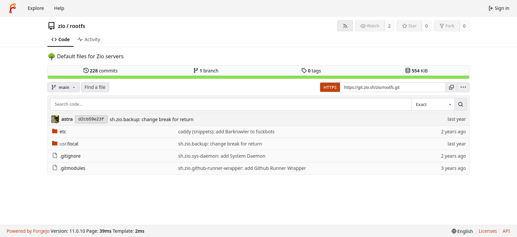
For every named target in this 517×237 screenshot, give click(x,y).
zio (61, 26)
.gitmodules (68, 168)
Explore (36, 8)
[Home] (12, 8)
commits (100, 70)
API (506, 231)
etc (59, 131)
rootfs (77, 26)
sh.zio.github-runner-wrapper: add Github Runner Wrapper (242, 168)
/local (65, 144)
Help (59, 8)
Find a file (95, 87)
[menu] (463, 87)
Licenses (488, 231)
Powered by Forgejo (28, 231)
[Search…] (460, 104)
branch (206, 70)
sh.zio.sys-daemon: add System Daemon (221, 156)
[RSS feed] (345, 25)
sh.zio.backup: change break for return (152, 119)
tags (311, 70)
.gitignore (66, 156)
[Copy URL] (451, 87)
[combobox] (432, 104)
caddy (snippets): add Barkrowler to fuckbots (226, 131)
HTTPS (330, 87)
